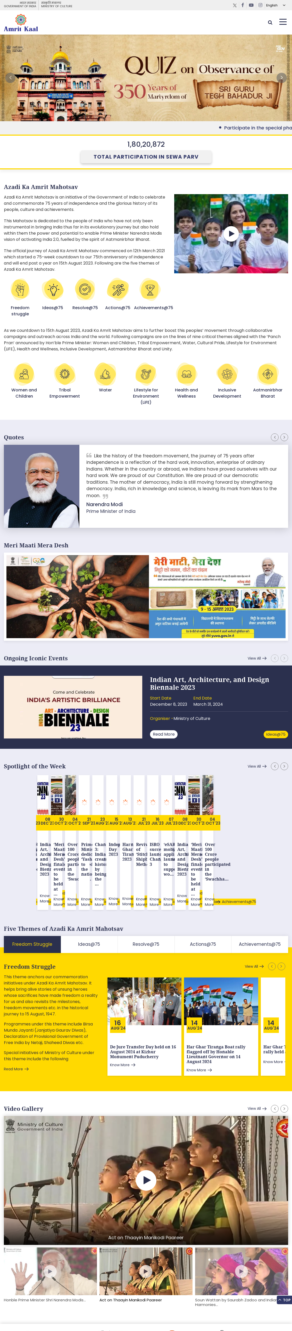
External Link (146, 78)
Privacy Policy (98, 1316)
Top (284, 1299)
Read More (164, 734)
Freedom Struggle (30, 924)
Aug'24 (118, 985)
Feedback (31, 1316)
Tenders (75, 1316)
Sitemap (11, 1316)
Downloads (54, 1316)
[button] (282, 78)
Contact (121, 1316)
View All (254, 658)
